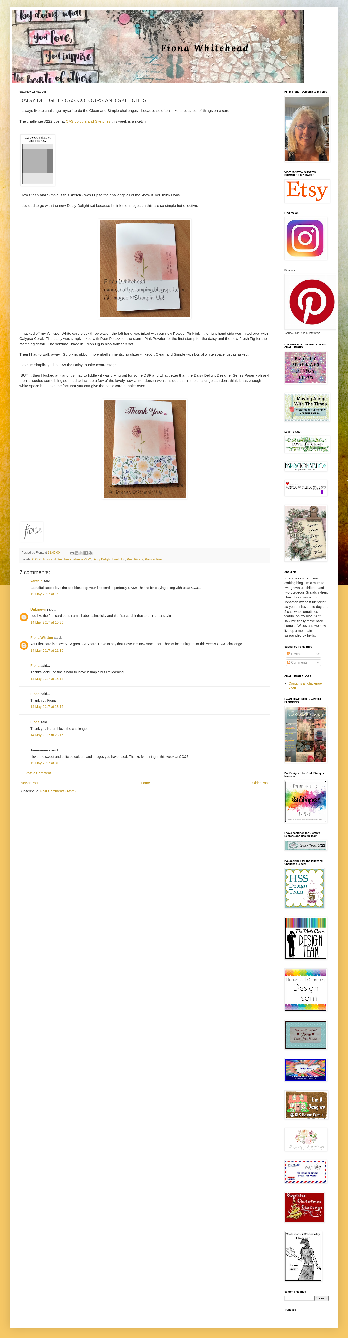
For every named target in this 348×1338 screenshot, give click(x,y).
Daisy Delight (102, 559)
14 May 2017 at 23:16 (46, 679)
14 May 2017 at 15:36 (46, 622)
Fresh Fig (118, 559)
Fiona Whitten (41, 638)
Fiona (34, 666)
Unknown (38, 609)
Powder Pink (153, 559)
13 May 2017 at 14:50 (46, 594)
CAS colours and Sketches (87, 121)
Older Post (260, 783)
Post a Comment (38, 773)
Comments (297, 662)
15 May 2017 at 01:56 (46, 763)
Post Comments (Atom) (58, 791)
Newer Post (29, 783)
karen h (36, 581)
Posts (293, 654)
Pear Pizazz (135, 559)
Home (145, 783)
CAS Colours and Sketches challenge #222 (61, 559)
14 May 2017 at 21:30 (46, 650)
